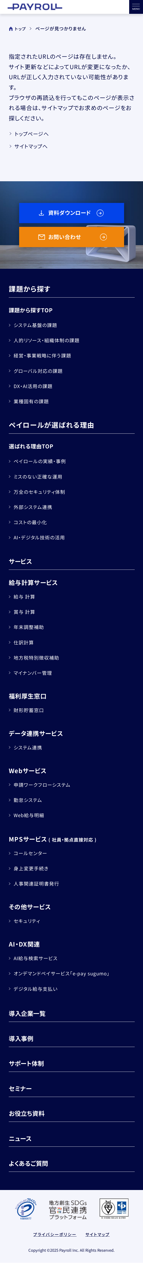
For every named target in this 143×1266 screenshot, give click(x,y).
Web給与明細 (31, 818)
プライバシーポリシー (53, 1238)
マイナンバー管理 (35, 676)
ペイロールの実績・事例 (42, 464)
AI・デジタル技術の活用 (42, 540)
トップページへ (34, 134)
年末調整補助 (31, 630)
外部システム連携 (35, 510)
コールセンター (32, 856)
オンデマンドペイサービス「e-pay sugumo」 (66, 976)
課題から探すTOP (34, 312)
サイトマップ (99, 1238)
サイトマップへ (34, 149)
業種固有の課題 (33, 404)
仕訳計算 (25, 645)
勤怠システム (30, 803)
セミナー (22, 1091)
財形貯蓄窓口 (31, 713)
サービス (22, 564)
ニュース (22, 1141)
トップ (18, 28)
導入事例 (23, 1041)
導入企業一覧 (30, 1016)
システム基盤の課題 (38, 328)
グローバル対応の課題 (41, 373)
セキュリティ (28, 924)
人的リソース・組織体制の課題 (50, 343)
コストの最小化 (32, 525)
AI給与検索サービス (38, 961)
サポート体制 (29, 1066)
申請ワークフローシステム (45, 788)
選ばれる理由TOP (34, 448)
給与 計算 (26, 599)
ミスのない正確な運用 (41, 479)
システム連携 (30, 750)
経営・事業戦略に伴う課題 (45, 358)
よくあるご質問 (31, 1166)
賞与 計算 (26, 615)
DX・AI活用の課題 (35, 389)
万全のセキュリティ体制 (42, 494)
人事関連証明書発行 (39, 886)
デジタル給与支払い (38, 991)
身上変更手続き (33, 871)
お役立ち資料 (29, 1116)
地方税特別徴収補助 (39, 660)
